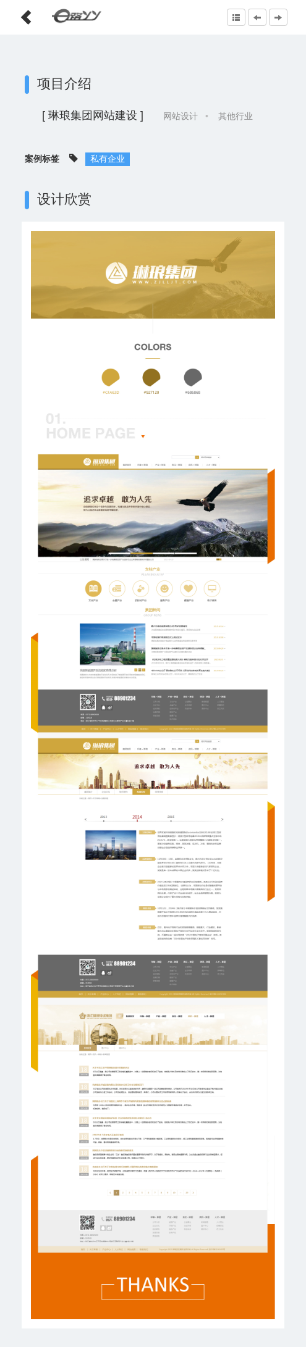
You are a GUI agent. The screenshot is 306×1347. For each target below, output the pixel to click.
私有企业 (107, 159)
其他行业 (235, 116)
